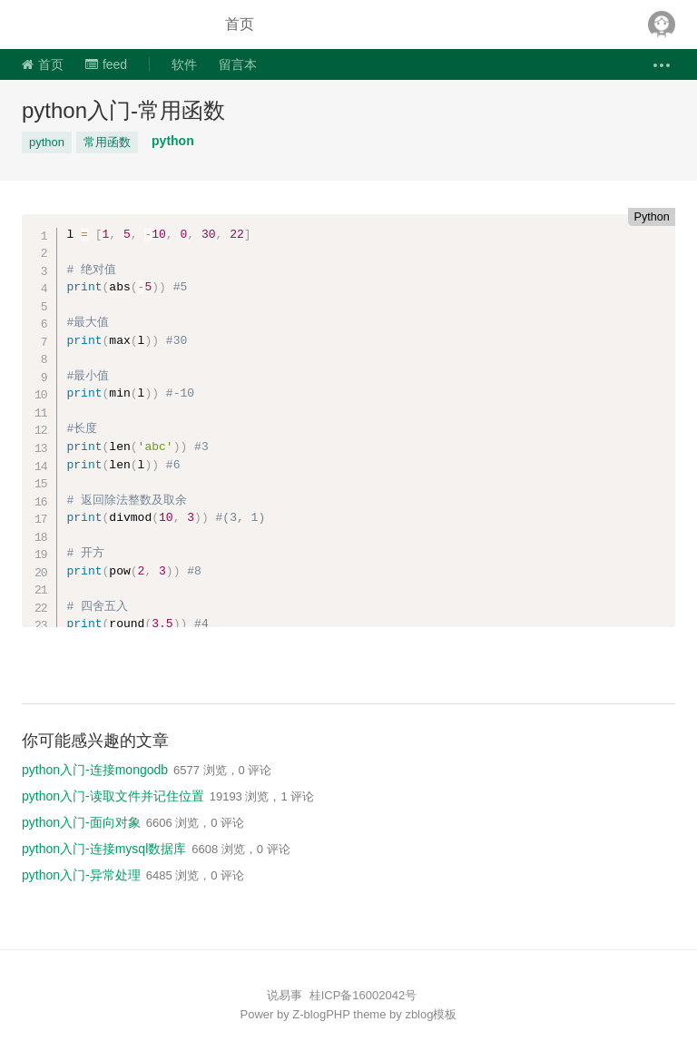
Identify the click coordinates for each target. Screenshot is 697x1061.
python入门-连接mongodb (95, 769)
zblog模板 (430, 1014)
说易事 (107, 24)
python (46, 142)
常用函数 (107, 142)
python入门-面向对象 (81, 822)
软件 (184, 64)
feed (106, 64)
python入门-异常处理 (81, 875)
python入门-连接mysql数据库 (104, 848)
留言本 (238, 64)
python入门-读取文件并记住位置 (113, 796)
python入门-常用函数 (123, 110)
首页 (239, 24)
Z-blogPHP (320, 1014)
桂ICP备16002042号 (363, 995)
